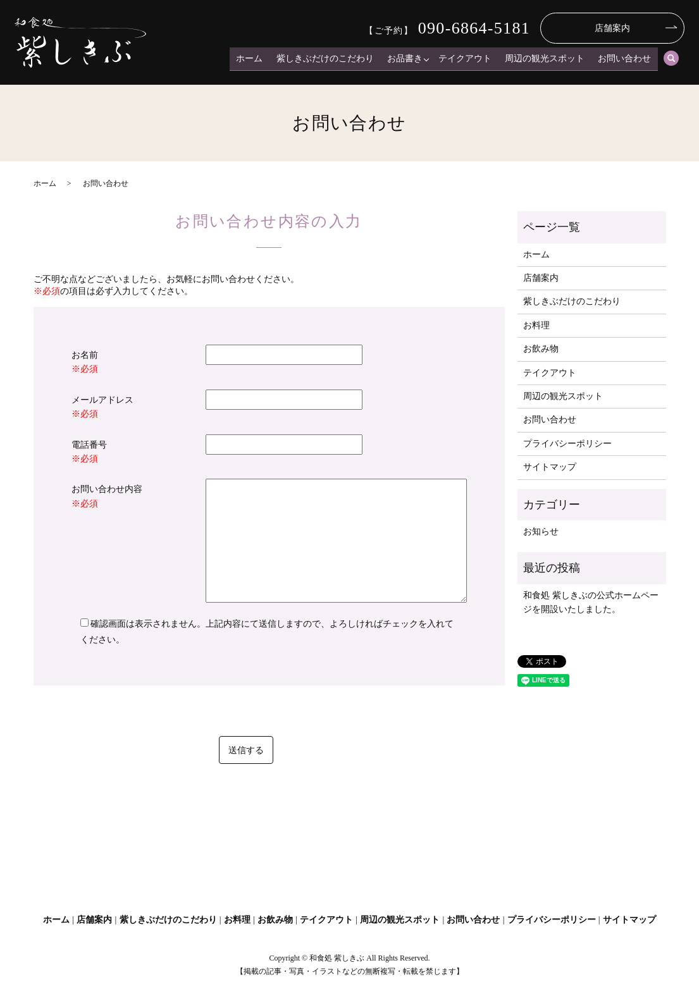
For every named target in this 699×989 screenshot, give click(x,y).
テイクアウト (470, 60)
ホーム (260, 60)
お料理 (536, 325)
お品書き (411, 60)
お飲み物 (541, 348)
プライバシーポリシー (567, 443)
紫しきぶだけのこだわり (333, 60)
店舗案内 (612, 28)
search (671, 60)
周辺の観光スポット (548, 60)
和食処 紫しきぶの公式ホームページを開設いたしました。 (591, 602)
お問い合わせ (625, 60)
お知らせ (541, 531)
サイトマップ (549, 467)
